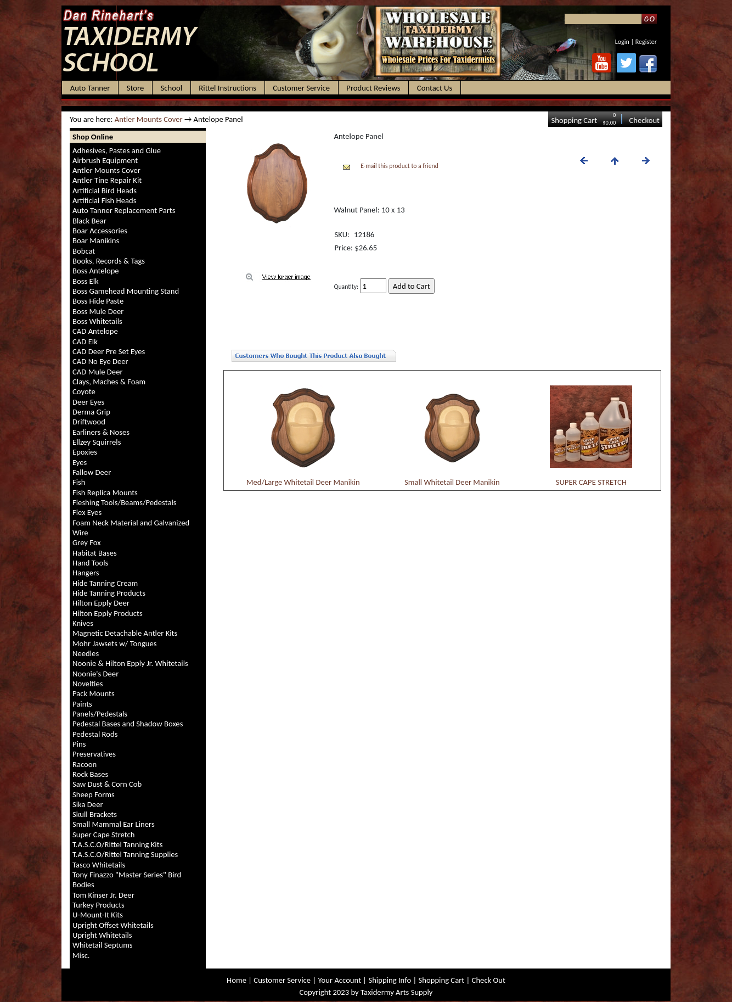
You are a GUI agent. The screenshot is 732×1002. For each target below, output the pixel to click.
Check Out (488, 980)
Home (236, 980)
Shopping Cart (574, 120)
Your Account (339, 980)
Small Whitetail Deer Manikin (452, 482)
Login (622, 42)
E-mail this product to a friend (399, 166)
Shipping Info (389, 980)
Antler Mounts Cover (149, 119)
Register (646, 42)
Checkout (644, 120)
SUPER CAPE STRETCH (591, 482)
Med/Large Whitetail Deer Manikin (303, 482)
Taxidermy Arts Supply (396, 992)
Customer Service (282, 980)
